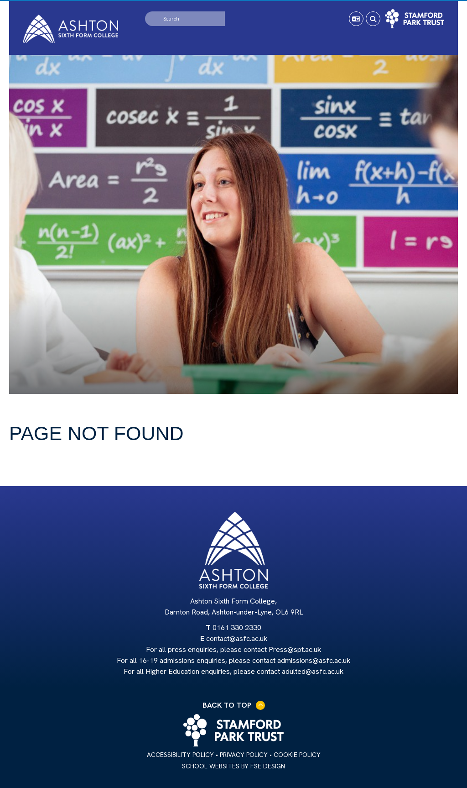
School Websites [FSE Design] (210, 766)
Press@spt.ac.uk (295, 649)
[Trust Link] (414, 19)
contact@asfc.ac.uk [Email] (236, 638)
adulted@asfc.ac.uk (312, 671)
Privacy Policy (244, 755)
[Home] (70, 29)
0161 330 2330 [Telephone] (237, 627)
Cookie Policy (297, 755)
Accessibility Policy (180, 755)
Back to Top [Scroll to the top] (233, 705)
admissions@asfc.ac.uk (313, 660)
